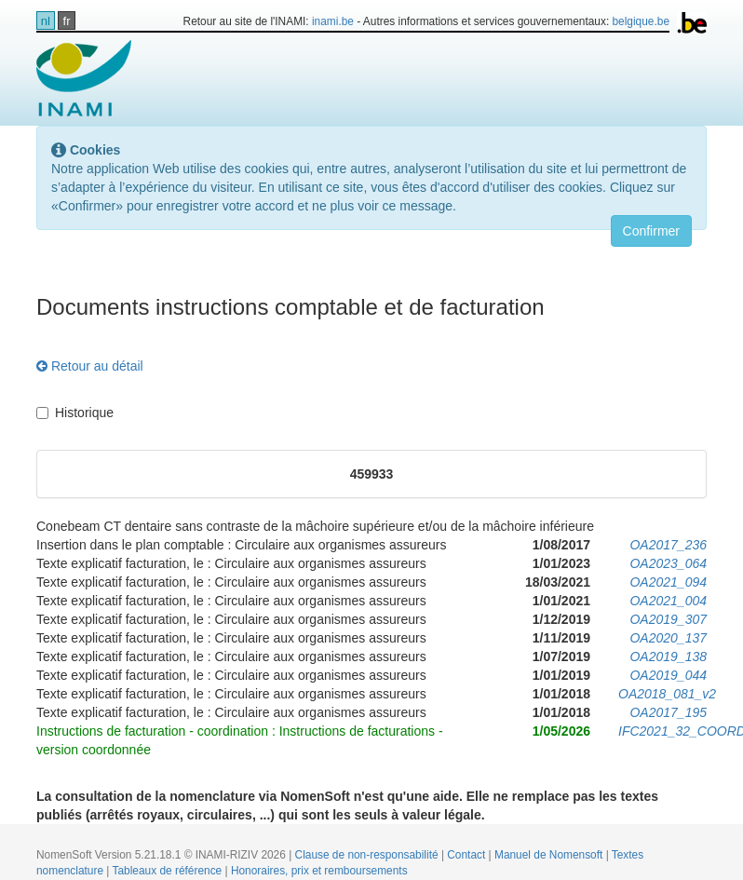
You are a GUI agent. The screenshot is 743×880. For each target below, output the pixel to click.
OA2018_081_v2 (667, 693)
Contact (467, 854)
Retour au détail (89, 366)
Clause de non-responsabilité (368, 854)
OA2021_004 (668, 600)
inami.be (333, 21)
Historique (75, 412)
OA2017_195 (668, 712)
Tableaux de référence (169, 870)
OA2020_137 (668, 637)
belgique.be (641, 21)
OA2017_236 (668, 544)
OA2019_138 (668, 656)
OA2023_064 (668, 563)
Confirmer (651, 230)
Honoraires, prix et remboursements (319, 870)
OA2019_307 (668, 619)
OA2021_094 (668, 582)
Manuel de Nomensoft (550, 854)
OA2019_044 (668, 675)
